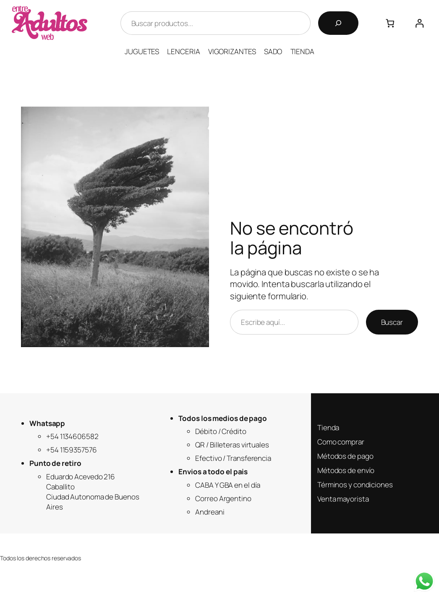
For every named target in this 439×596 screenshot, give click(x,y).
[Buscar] (338, 23)
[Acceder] (419, 23)
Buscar (392, 322)
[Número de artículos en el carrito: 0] (390, 23)
